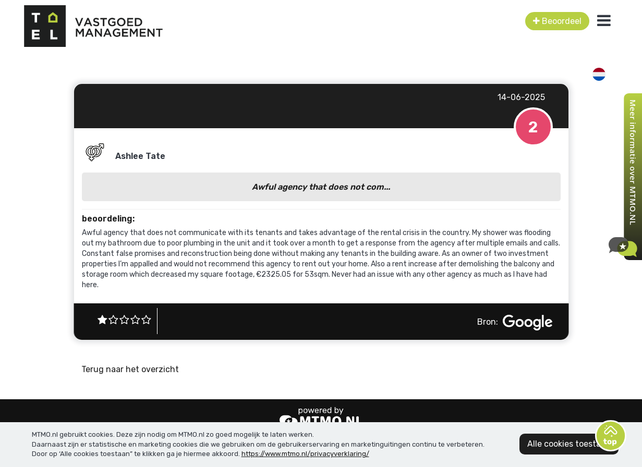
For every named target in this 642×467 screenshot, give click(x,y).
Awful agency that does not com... (321, 187)
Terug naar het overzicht (130, 369)
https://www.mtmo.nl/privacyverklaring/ (305, 454)
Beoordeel (557, 21)
